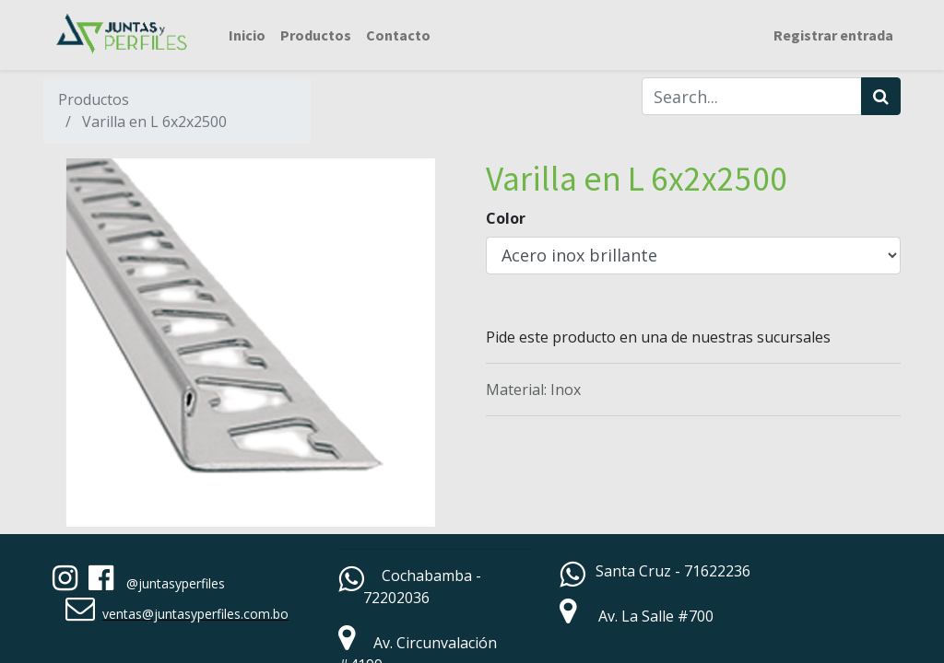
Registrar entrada (833, 35)
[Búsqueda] (881, 96)
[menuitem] (247, 35)
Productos (93, 99)
